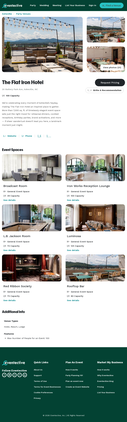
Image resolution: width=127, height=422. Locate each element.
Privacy (37, 398)
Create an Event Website (77, 387)
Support (38, 375)
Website (9, 136)
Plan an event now (74, 381)
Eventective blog (105, 381)
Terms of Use (40, 381)
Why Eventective (105, 375)
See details (9, 200)
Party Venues (23, 14)
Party (33, 5)
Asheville (7, 14)
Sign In (92, 5)
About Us (38, 370)
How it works (72, 370)
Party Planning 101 (74, 375)
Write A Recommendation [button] (104, 90)
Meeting (57, 5)
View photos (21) (112, 67)
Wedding (44, 5)
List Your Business (75, 5)
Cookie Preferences (43, 392)
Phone (27, 136)
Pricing (100, 387)
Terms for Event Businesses (47, 387)
